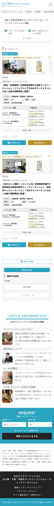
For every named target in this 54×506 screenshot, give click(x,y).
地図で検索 (28, 261)
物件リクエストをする (27, 436)
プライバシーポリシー (27, 491)
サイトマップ (33, 487)
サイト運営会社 (20, 495)
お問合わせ (15, 142)
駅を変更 (27, 287)
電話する (41, 142)
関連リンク (19, 487)
